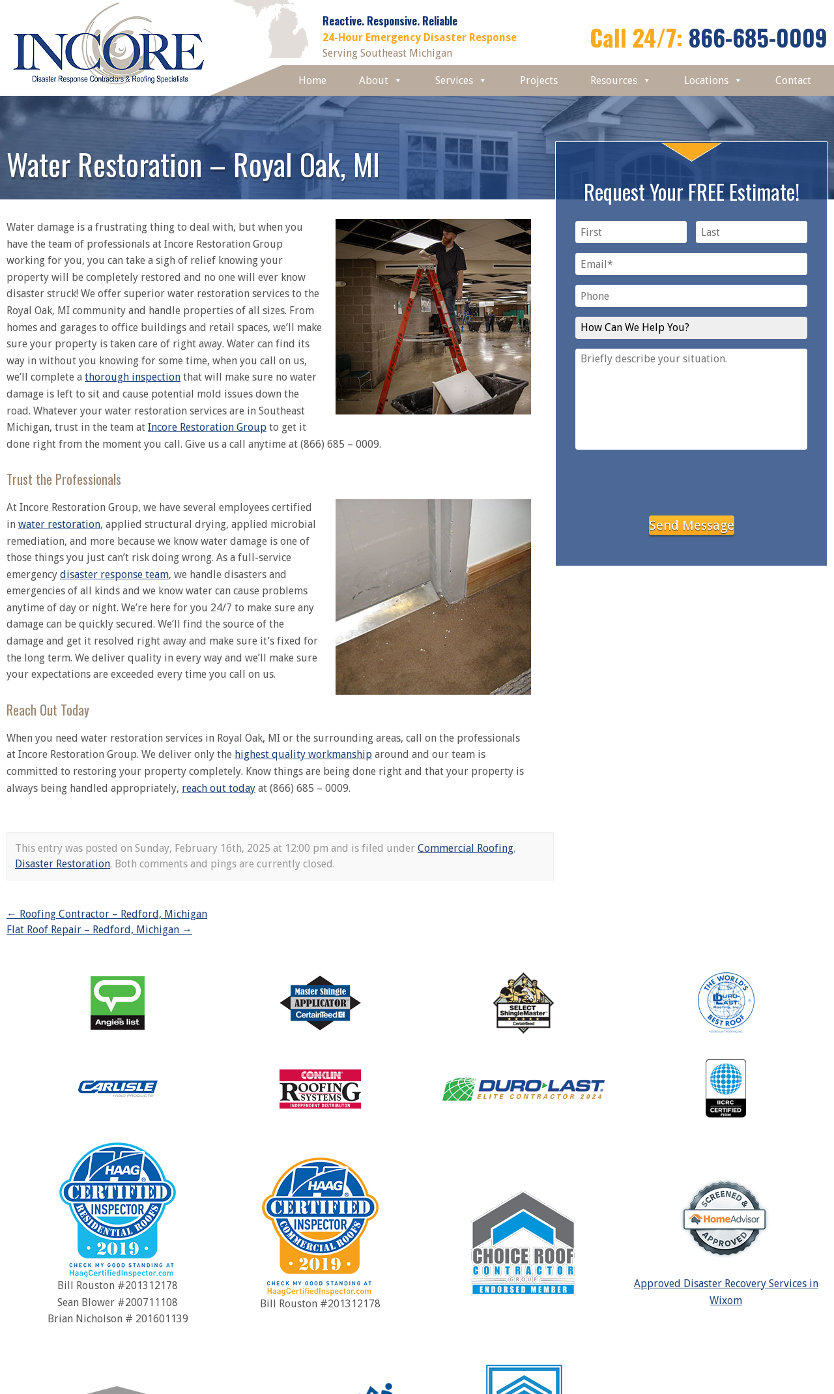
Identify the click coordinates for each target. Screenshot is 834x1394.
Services (461, 80)
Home (312, 80)
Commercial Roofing (465, 848)
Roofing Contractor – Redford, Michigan (107, 914)
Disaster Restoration (62, 864)
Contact (793, 80)
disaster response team (114, 574)
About (381, 80)
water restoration (59, 524)
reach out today (218, 788)
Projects (539, 80)
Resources (621, 80)
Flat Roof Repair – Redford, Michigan (99, 929)
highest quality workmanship (303, 754)
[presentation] (691, 480)
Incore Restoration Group (207, 427)
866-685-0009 (758, 37)
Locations (713, 80)
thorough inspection (132, 377)
